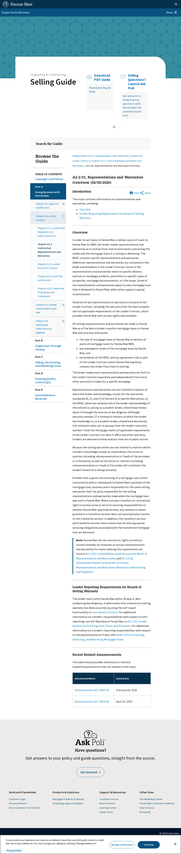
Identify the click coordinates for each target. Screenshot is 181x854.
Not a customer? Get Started (24, 807)
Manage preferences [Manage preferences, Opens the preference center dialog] (122, 844)
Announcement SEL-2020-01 (92, 690)
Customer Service (109, 799)
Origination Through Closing (50, 344)
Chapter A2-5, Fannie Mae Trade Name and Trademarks (51, 292)
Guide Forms (106, 812)
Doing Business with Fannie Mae (50, 190)
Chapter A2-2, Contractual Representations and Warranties (49, 250)
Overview (85, 209)
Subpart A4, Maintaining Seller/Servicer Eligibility (44, 326)
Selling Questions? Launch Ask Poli (137, 81)
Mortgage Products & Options (68, 799)
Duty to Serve (147, 807)
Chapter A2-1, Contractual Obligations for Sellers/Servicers (51, 231)
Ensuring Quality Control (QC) (50, 377)
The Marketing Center (151, 799)
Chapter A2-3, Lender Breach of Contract (49, 266)
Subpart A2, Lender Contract (46, 218)
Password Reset (17, 803)
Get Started (90, 772)
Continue (149, 844)
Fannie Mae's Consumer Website (157, 803)
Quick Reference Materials (50, 393)
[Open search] (176, 4)
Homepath (145, 812)
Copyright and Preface (49, 179)
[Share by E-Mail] (145, 192)
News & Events (107, 803)
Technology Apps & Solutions (67, 803)
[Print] (134, 192)
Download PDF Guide (102, 77)
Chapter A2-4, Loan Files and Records (50, 278)
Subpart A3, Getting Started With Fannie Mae (46, 308)
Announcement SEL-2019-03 (92, 701)
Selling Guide (53, 82)
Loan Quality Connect (105, 612)
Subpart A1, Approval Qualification (47, 205)
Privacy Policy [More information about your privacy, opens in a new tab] (14, 850)
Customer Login (17, 799)
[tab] (114, 127)
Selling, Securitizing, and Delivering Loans (50, 361)
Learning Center (108, 807)
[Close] (175, 844)
